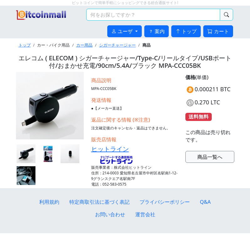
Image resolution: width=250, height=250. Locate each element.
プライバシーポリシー (165, 201)
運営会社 (145, 214)
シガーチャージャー (117, 45)
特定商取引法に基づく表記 (99, 201)
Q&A (205, 201)
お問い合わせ (110, 214)
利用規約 (49, 201)
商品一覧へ (209, 156)
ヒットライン (110, 149)
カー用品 (84, 45)
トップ (25, 45)
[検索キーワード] (153, 15)
